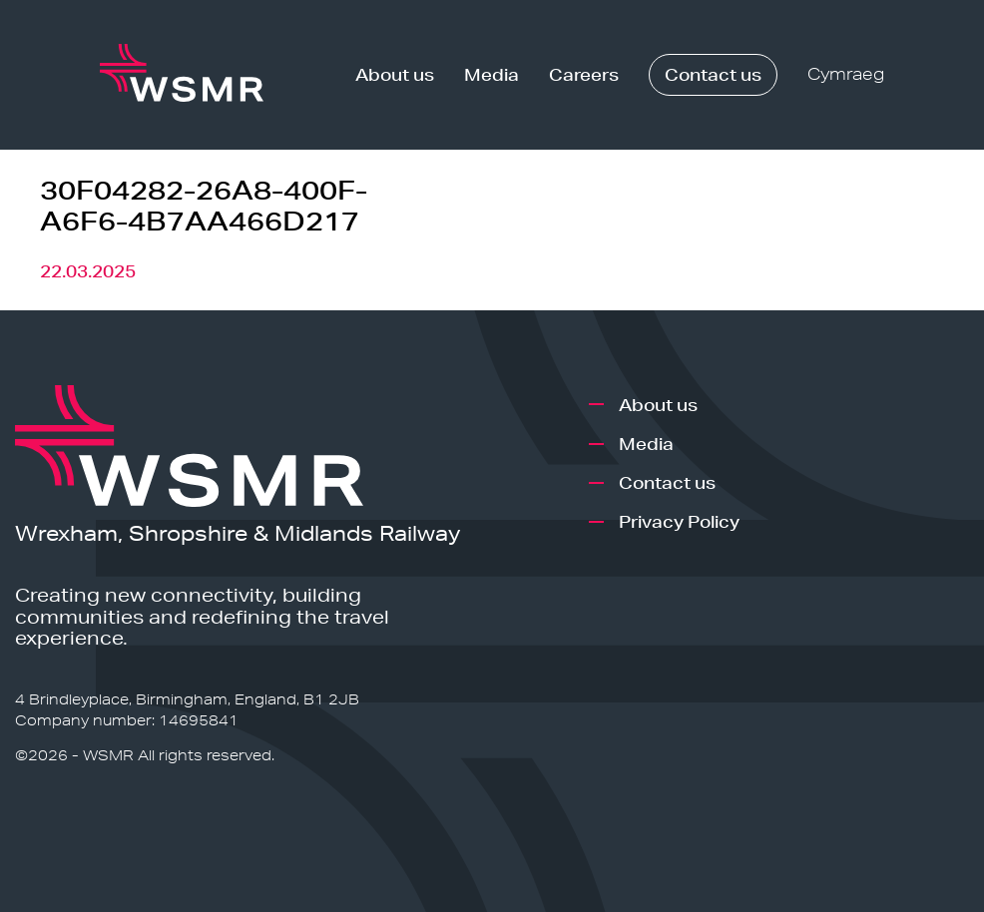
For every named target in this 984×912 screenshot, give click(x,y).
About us (394, 74)
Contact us (713, 74)
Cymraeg (845, 74)
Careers (584, 74)
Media (491, 74)
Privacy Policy (679, 521)
